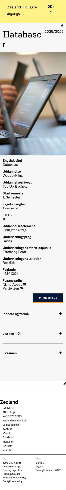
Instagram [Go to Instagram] (8, 441)
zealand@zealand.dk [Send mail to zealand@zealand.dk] (14, 420)
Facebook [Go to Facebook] (8, 437)
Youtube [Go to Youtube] (7, 449)
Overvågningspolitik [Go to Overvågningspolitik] (12, 470)
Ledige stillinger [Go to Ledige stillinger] (11, 424)
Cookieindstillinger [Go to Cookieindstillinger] (12, 466)
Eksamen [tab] (32, 353)
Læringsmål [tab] (32, 333)
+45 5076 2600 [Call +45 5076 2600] (12, 416)
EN (50, 12)
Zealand (14, 6)
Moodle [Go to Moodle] (7, 433)
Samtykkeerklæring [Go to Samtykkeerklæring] (12, 481)
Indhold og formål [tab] (32, 314)
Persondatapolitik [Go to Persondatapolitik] (11, 473)
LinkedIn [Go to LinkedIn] (7, 445)
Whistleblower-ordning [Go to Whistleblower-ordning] (14, 477)
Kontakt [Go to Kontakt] (7, 428)
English (39, 466)
